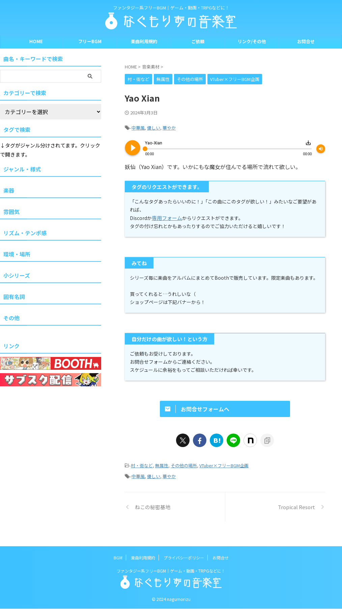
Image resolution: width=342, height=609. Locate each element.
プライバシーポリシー (184, 558)
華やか (169, 127)
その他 (11, 318)
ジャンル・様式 (22, 169)
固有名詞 (14, 297)
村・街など (142, 476)
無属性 (161, 476)
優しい (153, 127)
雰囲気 (11, 211)
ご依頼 (197, 41)
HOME (36, 41)
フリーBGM (90, 41)
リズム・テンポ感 (25, 233)
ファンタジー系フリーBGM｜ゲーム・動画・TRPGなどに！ (171, 571)
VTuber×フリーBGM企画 (224, 476)
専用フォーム (166, 216)
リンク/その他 (252, 41)
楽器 (8, 190)
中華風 (138, 127)
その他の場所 (184, 476)
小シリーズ (16, 275)
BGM (118, 558)
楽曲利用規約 (144, 41)
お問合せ (306, 41)
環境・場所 (16, 254)
